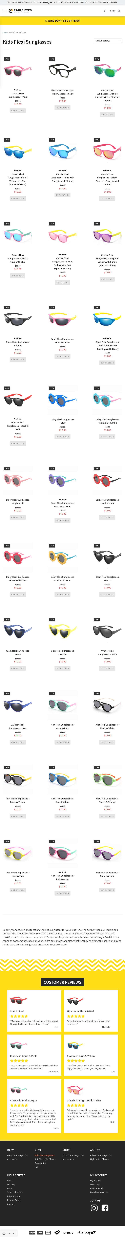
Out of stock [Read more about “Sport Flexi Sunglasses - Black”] (17, 360)
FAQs (9, 1189)
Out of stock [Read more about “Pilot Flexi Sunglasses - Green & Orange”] (107, 817)
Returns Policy (13, 1201)
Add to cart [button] (107, 115)
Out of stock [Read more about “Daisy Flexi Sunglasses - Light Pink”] (17, 518)
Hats (37, 1168)
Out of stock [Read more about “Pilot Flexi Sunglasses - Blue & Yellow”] (62, 817)
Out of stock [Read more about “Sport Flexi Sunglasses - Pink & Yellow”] (62, 357)
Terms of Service (15, 1193)
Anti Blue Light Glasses (45, 1160)
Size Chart (95, 1185)
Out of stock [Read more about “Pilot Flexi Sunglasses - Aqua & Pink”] (62, 743)
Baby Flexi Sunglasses (17, 1156)
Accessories (12, 1160)
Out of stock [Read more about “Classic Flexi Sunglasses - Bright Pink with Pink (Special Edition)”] (107, 198)
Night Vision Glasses (99, 1160)
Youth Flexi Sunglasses (73, 1156)
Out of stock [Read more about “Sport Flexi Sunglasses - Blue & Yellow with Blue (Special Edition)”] (107, 363)
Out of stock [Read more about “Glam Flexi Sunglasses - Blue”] (17, 669)
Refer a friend (96, 1189)
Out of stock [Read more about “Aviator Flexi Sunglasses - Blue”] (17, 743)
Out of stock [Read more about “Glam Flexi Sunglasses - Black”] (107, 595)
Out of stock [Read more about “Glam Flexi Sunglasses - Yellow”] (62, 669)
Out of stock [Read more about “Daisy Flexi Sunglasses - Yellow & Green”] (62, 595)
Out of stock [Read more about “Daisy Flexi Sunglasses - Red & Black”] (107, 518)
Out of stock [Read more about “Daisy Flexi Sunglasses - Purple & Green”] (62, 521)
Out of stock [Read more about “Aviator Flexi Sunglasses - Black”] (107, 669)
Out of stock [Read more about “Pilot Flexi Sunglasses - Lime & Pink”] (17, 891)
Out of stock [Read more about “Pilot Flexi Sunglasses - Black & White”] (107, 743)
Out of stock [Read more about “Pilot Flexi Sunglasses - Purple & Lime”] (107, 891)
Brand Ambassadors (99, 1193)
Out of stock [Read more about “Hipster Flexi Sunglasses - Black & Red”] (17, 444)
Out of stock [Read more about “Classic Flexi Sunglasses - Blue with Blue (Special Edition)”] (62, 195)
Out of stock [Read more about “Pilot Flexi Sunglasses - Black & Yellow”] (17, 817)
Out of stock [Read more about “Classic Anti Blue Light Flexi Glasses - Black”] (62, 108)
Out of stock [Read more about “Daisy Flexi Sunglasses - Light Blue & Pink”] (107, 437)
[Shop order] (108, 40)
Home (5, 32)
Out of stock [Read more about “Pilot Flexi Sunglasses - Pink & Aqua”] (62, 894)
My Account (95, 1181)
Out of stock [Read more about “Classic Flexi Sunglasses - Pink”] (17, 111)
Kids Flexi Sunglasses (44, 1156)
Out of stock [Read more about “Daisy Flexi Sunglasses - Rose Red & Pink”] (17, 595)
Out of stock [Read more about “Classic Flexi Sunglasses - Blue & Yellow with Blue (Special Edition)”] (17, 198)
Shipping (11, 1185)
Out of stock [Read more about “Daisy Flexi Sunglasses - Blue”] (62, 437)
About (10, 1181)
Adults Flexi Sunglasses (101, 1156)
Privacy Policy (13, 1197)
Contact (11, 1205)
